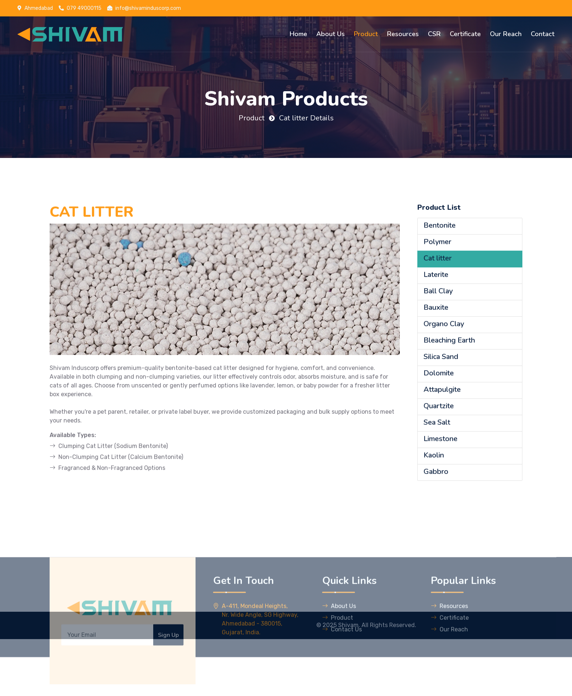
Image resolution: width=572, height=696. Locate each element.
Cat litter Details (306, 118)
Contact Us (342, 665)
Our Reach (506, 34)
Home (298, 34)
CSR (434, 34)
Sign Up (168, 671)
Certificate (465, 34)
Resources (403, 34)
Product (366, 34)
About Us (330, 34)
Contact (542, 34)
